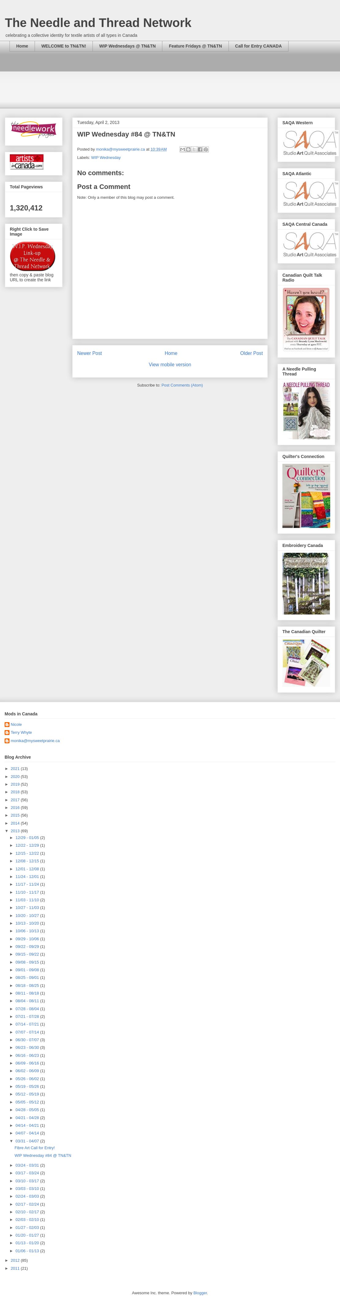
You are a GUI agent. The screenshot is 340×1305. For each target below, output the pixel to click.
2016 (16, 807)
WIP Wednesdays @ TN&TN (127, 46)
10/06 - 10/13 (28, 931)
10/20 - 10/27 (28, 915)
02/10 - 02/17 (28, 1212)
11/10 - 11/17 (28, 892)
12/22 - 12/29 (28, 845)
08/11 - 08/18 (28, 993)
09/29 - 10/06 (28, 939)
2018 (16, 792)
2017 (16, 800)
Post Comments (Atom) (182, 385)
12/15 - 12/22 (28, 853)
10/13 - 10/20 (28, 923)
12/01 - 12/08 (28, 869)
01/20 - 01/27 (28, 1235)
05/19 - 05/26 (28, 1086)
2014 (16, 823)
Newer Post (89, 353)
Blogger (200, 1293)
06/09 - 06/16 (28, 1063)
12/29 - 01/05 (28, 837)
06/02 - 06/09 (28, 1070)
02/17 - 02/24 (28, 1204)
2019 (16, 784)
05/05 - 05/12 (28, 1102)
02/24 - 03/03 (28, 1196)
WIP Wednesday (106, 157)
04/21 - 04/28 (28, 1117)
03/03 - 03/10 (28, 1188)
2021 (16, 768)
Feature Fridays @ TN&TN (195, 46)
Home (22, 46)
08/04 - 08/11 (28, 1001)
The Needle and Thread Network (98, 22)
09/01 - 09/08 (28, 970)
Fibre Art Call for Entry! (34, 1147)
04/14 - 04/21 (28, 1125)
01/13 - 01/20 (28, 1243)
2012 (16, 1260)
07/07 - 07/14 (28, 1032)
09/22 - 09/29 (28, 946)
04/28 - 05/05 (28, 1109)
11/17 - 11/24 (28, 884)
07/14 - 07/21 (28, 1024)
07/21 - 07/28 (28, 1016)
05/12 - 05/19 (28, 1094)
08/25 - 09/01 (28, 977)
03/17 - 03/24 (28, 1173)
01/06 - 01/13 (28, 1251)
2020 (16, 776)
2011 (16, 1268)
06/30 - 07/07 (28, 1039)
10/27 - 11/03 (28, 907)
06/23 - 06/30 (28, 1047)
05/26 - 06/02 (28, 1078)
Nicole (16, 724)
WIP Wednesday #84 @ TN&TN (42, 1155)
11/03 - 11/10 (28, 900)
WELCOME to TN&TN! (63, 46)
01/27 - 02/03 (28, 1227)
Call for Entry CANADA (258, 46)
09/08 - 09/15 (28, 962)
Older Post (251, 353)
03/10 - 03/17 (28, 1181)
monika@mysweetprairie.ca (35, 740)
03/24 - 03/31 (28, 1165)
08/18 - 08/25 (28, 985)
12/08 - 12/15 (28, 861)
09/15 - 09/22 (28, 954)
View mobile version (170, 364)
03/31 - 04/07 (28, 1141)
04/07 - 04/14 (28, 1133)
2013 (16, 831)
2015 (16, 815)
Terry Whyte (21, 732)
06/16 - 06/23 (28, 1055)
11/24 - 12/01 (28, 876)
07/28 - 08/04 (28, 1009)
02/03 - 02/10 (28, 1219)
